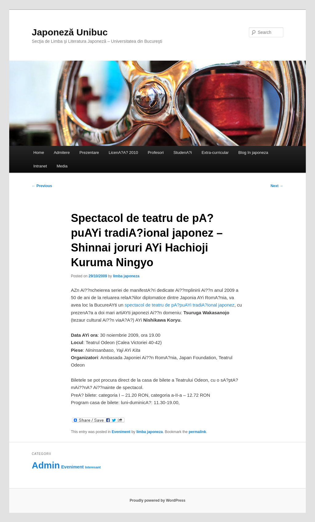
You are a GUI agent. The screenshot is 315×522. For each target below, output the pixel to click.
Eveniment (121, 432)
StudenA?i (182, 152)
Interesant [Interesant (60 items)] (93, 467)
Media (62, 166)
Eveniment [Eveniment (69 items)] (72, 466)
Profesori (156, 152)
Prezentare (89, 152)
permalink (197, 432)
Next (276, 186)
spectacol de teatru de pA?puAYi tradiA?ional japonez (179, 304)
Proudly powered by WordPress (157, 500)
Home (38, 152)
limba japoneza (126, 276)
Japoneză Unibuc (70, 32)
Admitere (62, 152)
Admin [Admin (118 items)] (46, 465)
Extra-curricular (215, 152)
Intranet (40, 166)
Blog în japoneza (253, 152)
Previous (42, 186)
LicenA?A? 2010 (123, 152)
